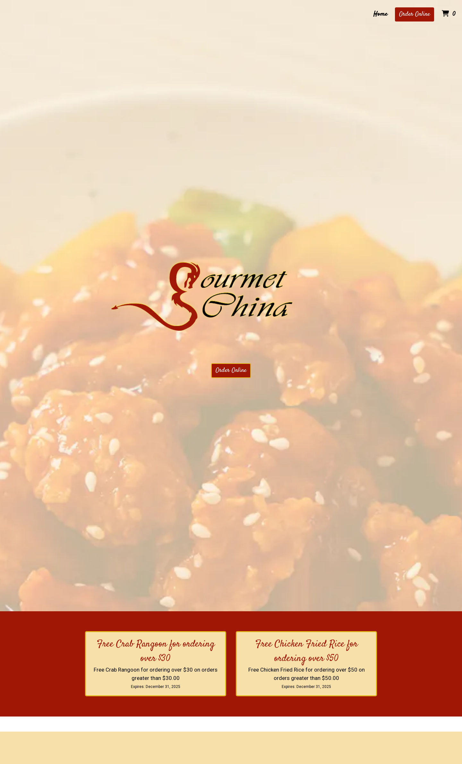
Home (380, 14)
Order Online (414, 14)
